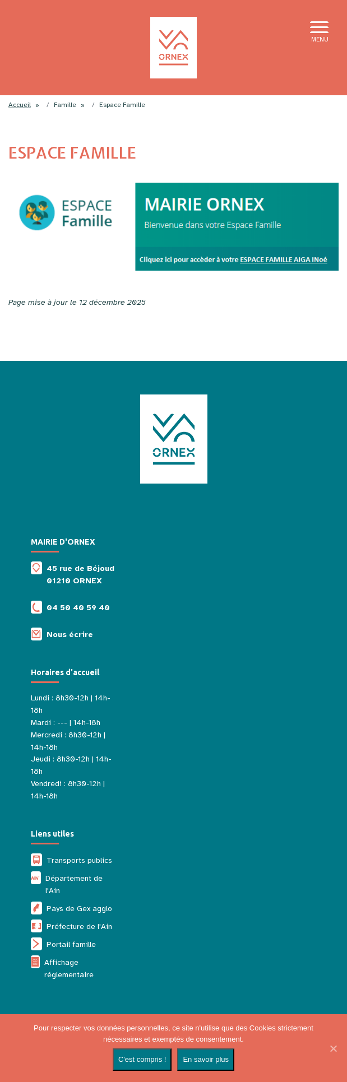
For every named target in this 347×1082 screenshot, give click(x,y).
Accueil (19, 105)
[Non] (333, 1048)
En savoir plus (206, 1059)
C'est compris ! (142, 1059)
